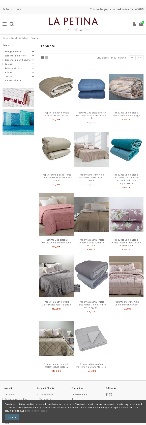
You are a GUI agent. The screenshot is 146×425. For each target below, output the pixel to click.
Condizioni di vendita (16, 399)
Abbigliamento (13, 51)
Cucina (8, 64)
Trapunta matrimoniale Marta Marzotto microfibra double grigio (91, 304)
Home (18, 9)
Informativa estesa (36, 410)
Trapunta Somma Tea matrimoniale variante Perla (91, 365)
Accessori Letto (13, 68)
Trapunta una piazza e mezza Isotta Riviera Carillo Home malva (126, 242)
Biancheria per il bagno (18, 60)
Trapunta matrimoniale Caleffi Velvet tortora (56, 365)
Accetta (12, 417)
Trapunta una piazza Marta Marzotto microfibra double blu (91, 115)
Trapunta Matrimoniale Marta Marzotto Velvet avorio (91, 177)
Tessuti (9, 76)
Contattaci (8, 9)
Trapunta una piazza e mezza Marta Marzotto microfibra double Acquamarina (126, 179)
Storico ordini (46, 399)
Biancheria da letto (15, 55)
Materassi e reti (13, 80)
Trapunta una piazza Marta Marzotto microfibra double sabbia (56, 177)
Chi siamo (10, 394)
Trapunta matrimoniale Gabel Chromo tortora (56, 114)
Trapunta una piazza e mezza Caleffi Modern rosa (56, 241)
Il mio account (46, 394)
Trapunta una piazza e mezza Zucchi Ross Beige (126, 114)
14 (139, 57)
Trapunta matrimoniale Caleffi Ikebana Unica (126, 303)
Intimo (8, 72)
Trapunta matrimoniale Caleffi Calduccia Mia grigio (56, 303)
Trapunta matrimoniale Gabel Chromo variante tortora (91, 242)
